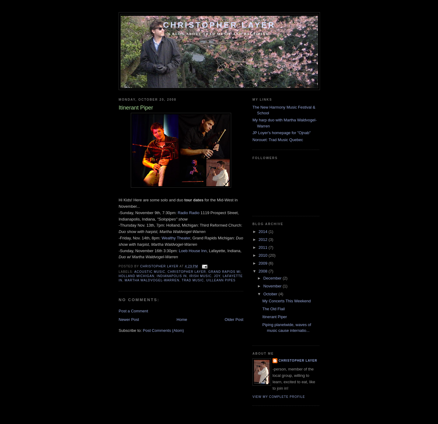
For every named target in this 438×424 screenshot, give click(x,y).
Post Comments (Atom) (163, 330)
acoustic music (149, 271)
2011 (264, 247)
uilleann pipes (220, 280)
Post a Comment (133, 311)
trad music (193, 280)
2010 (264, 255)
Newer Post (129, 319)
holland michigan (137, 276)
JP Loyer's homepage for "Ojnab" (281, 132)
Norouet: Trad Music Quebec (277, 139)
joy (217, 276)
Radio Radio (189, 212)
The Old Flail (273, 309)
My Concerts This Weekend (286, 301)
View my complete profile (278, 396)
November (273, 286)
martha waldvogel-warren (152, 280)
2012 (264, 239)
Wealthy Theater (176, 238)
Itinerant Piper (274, 317)
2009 (264, 263)
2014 (264, 231)
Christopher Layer (219, 25)
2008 (264, 271)
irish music (200, 276)
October (271, 294)
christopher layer (187, 271)
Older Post (234, 319)
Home (182, 319)
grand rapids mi (224, 271)
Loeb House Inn (193, 250)
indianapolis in (172, 276)
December (273, 278)
